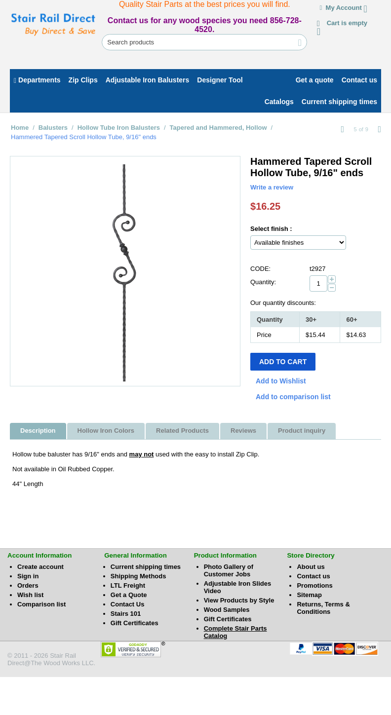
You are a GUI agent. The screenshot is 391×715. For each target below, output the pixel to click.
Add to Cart (283, 362)
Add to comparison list (293, 397)
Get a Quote (129, 595)
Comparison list (41, 604)
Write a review (271, 187)
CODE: (260, 268)
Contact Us (128, 604)
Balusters (53, 127)
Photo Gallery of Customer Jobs (228, 570)
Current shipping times (146, 566)
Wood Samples (227, 609)
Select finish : (271, 228)
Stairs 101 (126, 613)
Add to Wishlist (281, 381)
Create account (40, 566)
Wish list (30, 595)
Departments (37, 80)
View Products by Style (239, 600)
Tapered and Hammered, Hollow (218, 127)
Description (38, 430)
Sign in (28, 576)
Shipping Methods (138, 576)
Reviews (243, 430)
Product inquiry (301, 430)
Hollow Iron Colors (106, 430)
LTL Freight (128, 585)
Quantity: (263, 282)
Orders (28, 585)
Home (20, 127)
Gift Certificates (134, 623)
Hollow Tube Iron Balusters (119, 127)
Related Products (182, 430)
